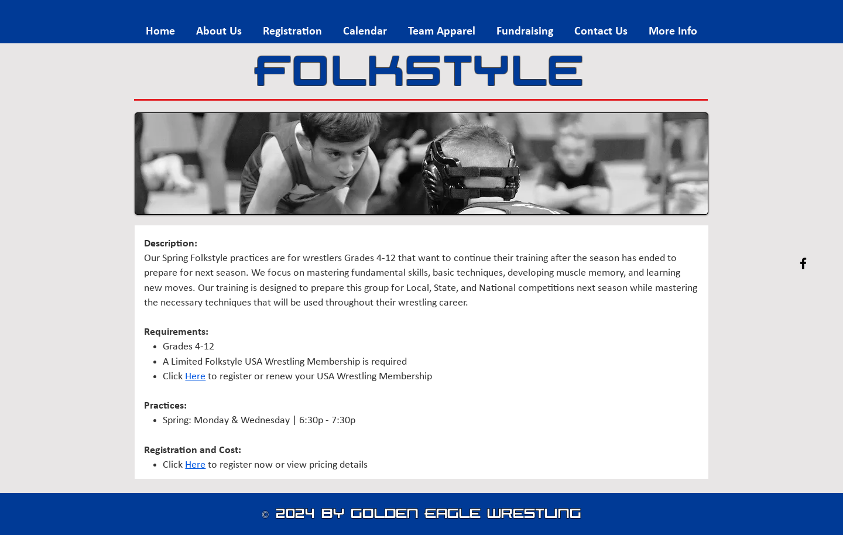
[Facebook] (803, 263)
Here (195, 376)
